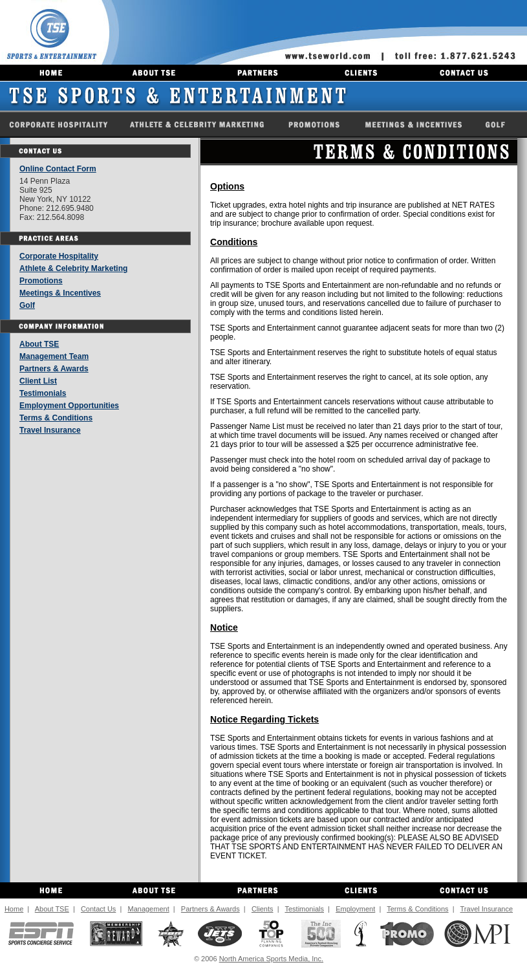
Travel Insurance (50, 430)
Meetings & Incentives (60, 293)
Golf (27, 305)
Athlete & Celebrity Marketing (73, 268)
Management (148, 909)
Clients (263, 909)
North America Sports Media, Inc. (271, 959)
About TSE (39, 344)
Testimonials (42, 393)
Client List (38, 381)
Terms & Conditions (55, 417)
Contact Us (98, 909)
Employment (355, 909)
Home (14, 909)
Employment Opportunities (69, 405)
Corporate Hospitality (58, 256)
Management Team (54, 356)
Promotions (41, 280)
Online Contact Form (57, 168)
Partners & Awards (54, 368)
